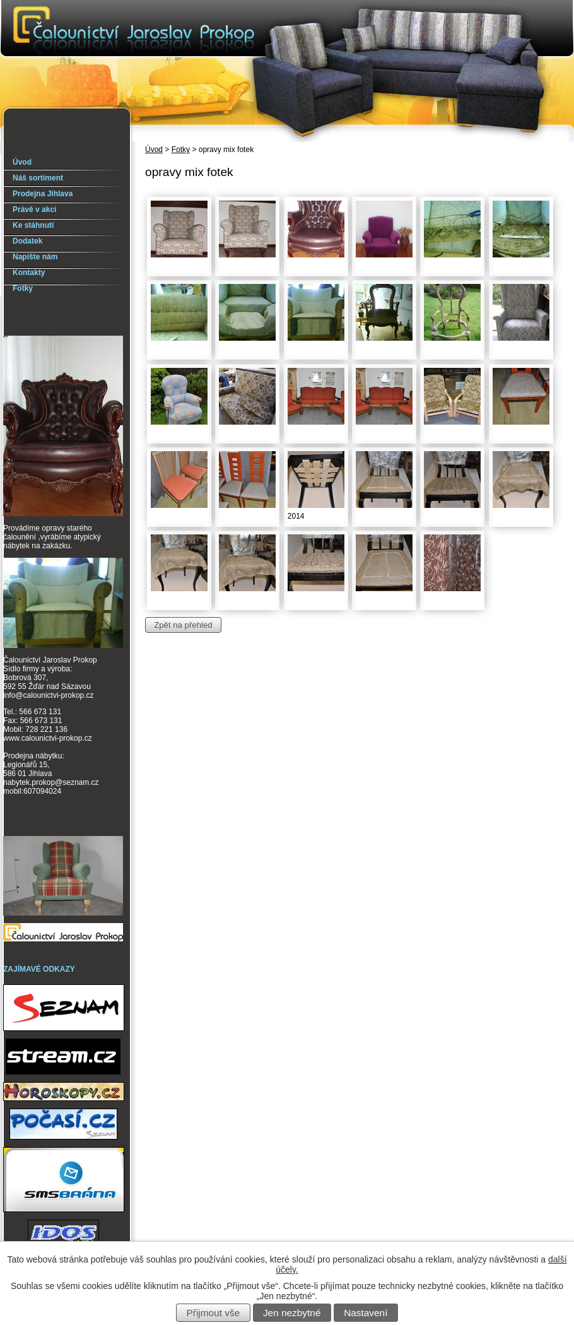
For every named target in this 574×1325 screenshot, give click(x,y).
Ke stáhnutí (33, 225)
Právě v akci (34, 209)
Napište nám (35, 256)
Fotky (181, 149)
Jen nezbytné (292, 1312)
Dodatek (27, 241)
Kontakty (29, 272)
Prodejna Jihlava (43, 193)
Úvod (154, 149)
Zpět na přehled (183, 625)
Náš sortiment (38, 178)
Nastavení (365, 1312)
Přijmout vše (213, 1312)
